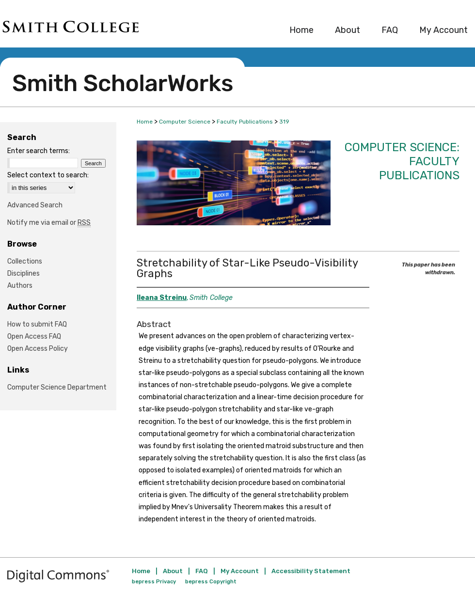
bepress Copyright (211, 581)
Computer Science (184, 121)
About (173, 571)
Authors (19, 285)
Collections (24, 261)
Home (145, 121)
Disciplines (23, 273)
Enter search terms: (38, 151)
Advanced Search (35, 205)
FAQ (201, 571)
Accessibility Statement (310, 571)
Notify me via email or (49, 223)
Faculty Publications (245, 121)
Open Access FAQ (34, 336)
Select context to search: (48, 175)
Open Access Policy (37, 348)
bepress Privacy (154, 581)
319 (284, 121)
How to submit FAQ (37, 324)
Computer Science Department (57, 387)
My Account (240, 571)
